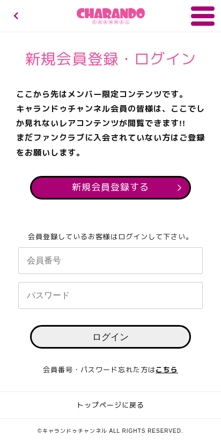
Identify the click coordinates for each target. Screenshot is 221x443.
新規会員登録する (110, 187)
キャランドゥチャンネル (111, 16)
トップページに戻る (110, 405)
